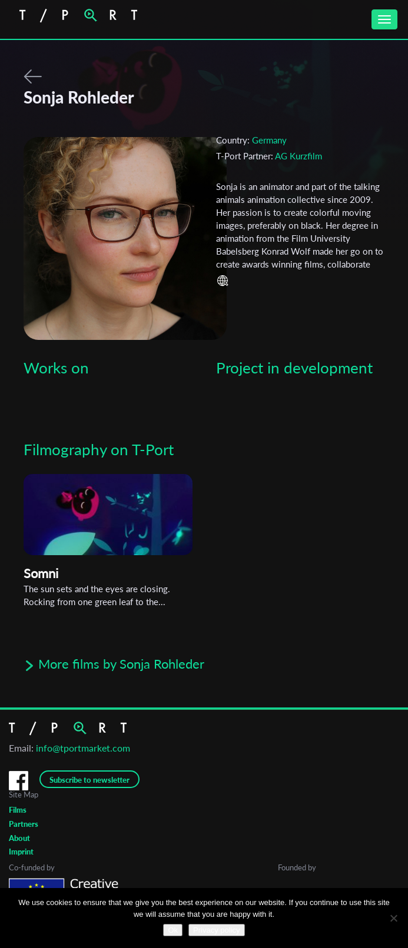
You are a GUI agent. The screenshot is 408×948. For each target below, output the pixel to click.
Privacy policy (216, 930)
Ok (173, 930)
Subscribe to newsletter (89, 780)
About (19, 838)
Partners (23, 824)
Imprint (21, 851)
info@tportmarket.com (83, 747)
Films (17, 810)
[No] (393, 918)
